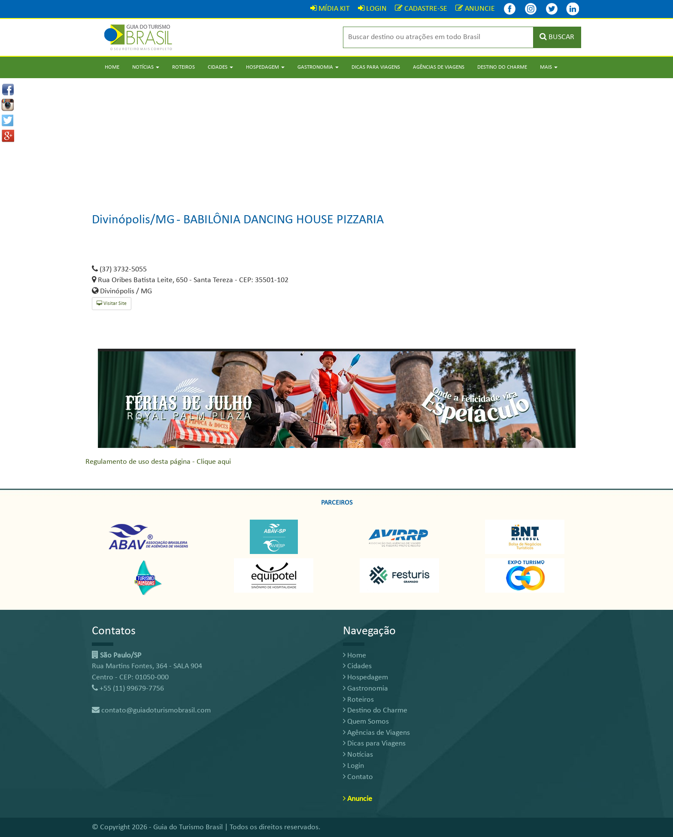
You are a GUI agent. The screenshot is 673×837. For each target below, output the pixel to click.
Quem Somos (366, 722)
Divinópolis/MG (133, 220)
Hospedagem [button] (265, 67)
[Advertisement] (336, 138)
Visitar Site (112, 303)
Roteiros (183, 67)
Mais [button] (549, 67)
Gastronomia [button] (318, 67)
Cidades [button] (220, 67)
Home (112, 67)
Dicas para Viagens (376, 67)
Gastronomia (365, 689)
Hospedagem (365, 677)
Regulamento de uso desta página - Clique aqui (158, 462)
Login (353, 766)
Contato (358, 777)
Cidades (357, 666)
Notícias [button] (145, 67)
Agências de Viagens (438, 67)
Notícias (358, 755)
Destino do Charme (502, 67)
